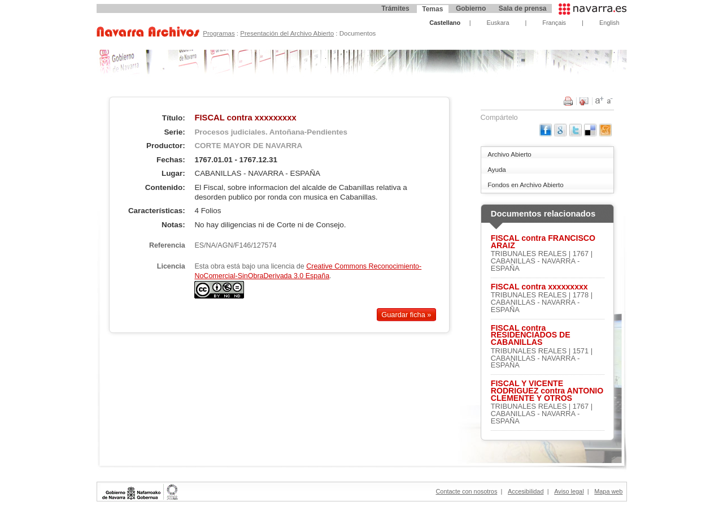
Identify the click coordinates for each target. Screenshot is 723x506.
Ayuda (496, 169)
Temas (432, 9)
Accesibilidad (525, 491)
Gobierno (471, 8)
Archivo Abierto (509, 154)
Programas (218, 33)
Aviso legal (568, 491)
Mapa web (608, 491)
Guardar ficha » (406, 314)
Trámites (395, 8)
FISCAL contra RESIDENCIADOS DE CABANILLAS (530, 335)
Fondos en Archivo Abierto (525, 184)
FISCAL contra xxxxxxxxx (539, 287)
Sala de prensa (523, 8)
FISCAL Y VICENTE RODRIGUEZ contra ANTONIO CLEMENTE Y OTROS (547, 390)
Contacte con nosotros (467, 491)
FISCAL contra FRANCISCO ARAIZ (543, 242)
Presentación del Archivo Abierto (287, 33)
